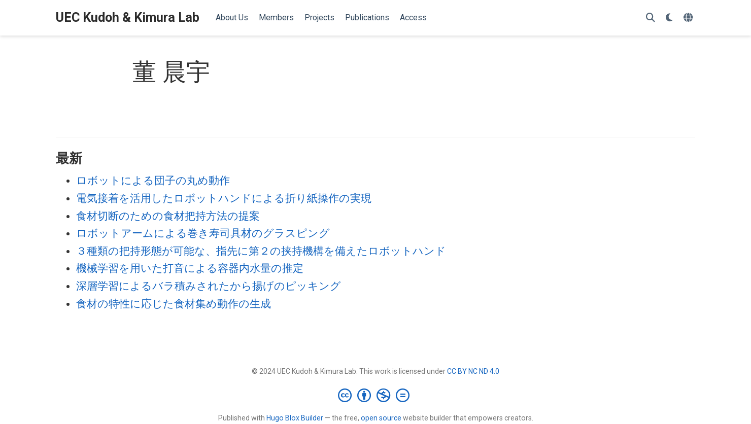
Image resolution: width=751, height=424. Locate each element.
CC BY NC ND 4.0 (473, 371)
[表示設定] (669, 18)
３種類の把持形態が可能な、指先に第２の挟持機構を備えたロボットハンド (261, 251)
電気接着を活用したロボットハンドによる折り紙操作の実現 (223, 198)
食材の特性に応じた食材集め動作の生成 (173, 304)
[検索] (650, 18)
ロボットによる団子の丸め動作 (153, 180)
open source (381, 418)
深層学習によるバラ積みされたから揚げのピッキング (208, 286)
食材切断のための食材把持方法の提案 (168, 216)
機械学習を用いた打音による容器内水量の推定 (189, 268)
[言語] (689, 18)
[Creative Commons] (376, 395)
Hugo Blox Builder (294, 418)
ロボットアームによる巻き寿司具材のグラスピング (203, 233)
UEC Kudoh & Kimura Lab (127, 17)
